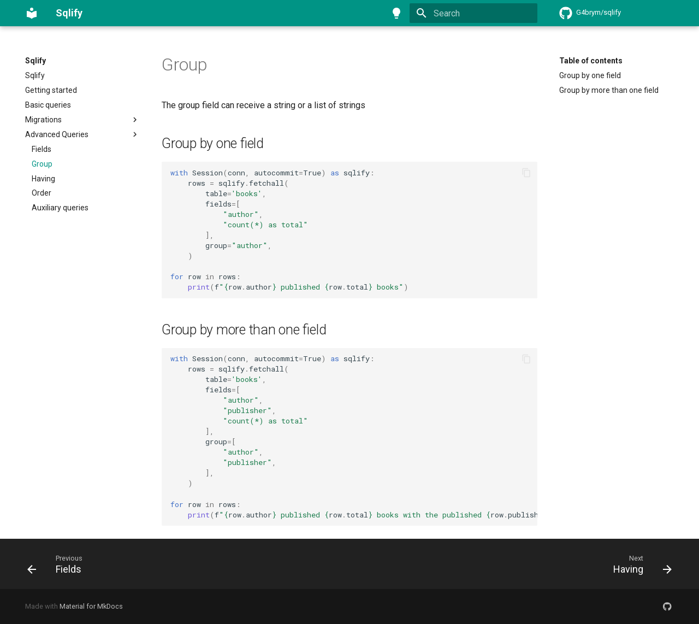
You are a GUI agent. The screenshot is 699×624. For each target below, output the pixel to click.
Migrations (82, 120)
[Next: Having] (638, 564)
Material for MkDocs (91, 606)
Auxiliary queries (60, 207)
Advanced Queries (82, 134)
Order (41, 193)
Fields (41, 149)
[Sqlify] (32, 13)
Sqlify (35, 60)
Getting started (51, 90)
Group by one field (590, 75)
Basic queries (48, 105)
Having (43, 178)
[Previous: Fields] (58, 564)
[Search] (473, 13)
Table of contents (591, 60)
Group (42, 164)
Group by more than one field (609, 90)
